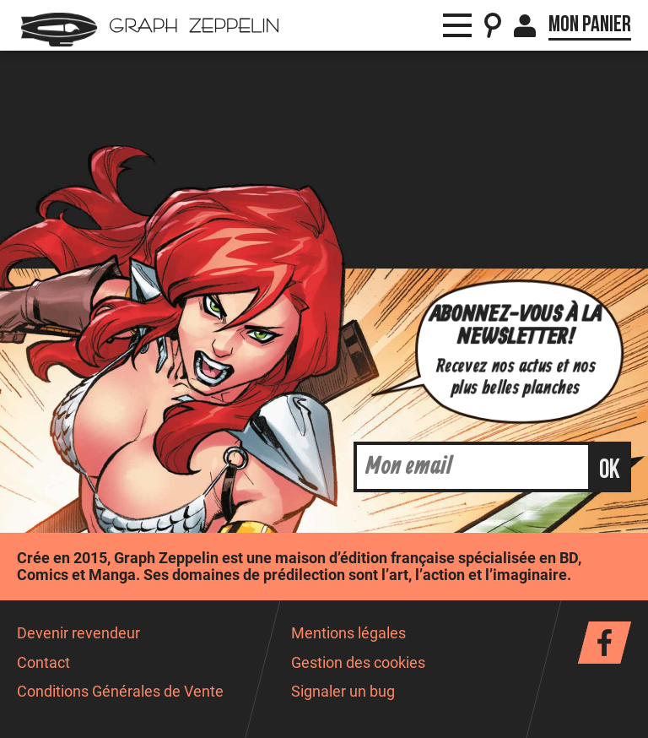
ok (609, 469)
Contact (43, 662)
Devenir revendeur (78, 633)
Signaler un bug (343, 691)
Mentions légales (348, 633)
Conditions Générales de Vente (120, 691)
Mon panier (589, 24)
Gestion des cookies (358, 662)
